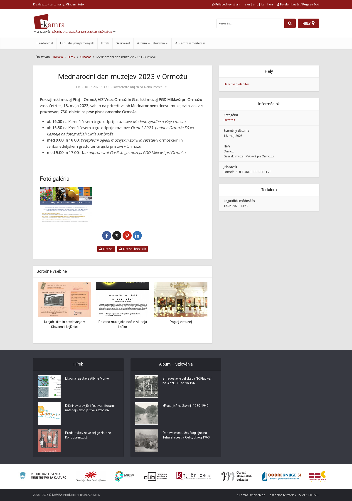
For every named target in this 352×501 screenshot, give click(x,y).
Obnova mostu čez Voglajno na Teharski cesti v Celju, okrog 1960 (186, 435)
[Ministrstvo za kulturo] (43, 476)
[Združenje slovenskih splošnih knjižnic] (193, 476)
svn (247, 4)
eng (255, 4)
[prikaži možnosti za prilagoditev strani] (226, 4)
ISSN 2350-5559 (308, 495)
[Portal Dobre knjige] (281, 476)
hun (270, 4)
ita (262, 4)
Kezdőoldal (45, 43)
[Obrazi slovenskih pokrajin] (236, 476)
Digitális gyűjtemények (77, 43)
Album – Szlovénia (151, 43)
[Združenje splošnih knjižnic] (317, 476)
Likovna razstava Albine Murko (87, 378)
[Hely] (308, 23)
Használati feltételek (282, 495)
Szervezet (123, 43)
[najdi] (290, 23)
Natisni (106, 249)
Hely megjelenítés (237, 84)
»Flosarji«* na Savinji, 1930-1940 (185, 405)
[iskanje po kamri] (250, 23)
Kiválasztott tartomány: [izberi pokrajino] (58, 4)
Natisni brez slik (132, 249)
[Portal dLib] (155, 476)
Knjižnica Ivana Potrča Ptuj (149, 87)
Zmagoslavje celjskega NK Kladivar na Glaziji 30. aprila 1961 (187, 381)
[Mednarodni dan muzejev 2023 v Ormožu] (66, 204)
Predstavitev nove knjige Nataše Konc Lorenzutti (88, 435)
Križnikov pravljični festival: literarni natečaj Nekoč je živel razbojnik (90, 408)
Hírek (105, 43)
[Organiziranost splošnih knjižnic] (91, 476)
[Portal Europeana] (124, 476)
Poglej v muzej (181, 322)
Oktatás (229, 120)
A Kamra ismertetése (190, 43)
